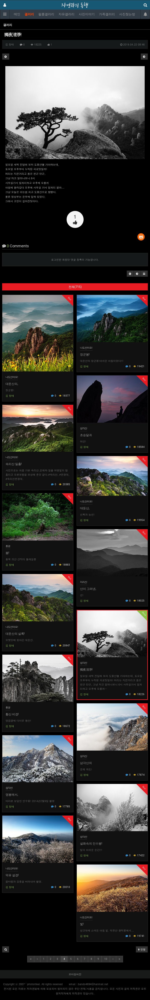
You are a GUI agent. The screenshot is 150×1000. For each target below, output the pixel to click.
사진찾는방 (127, 14)
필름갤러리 (46, 14)
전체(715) (75, 287)
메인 (17, 14)
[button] (130, 273)
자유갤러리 (66, 14)
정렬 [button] (142, 949)
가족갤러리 (107, 14)
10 (105, 958)
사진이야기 (87, 14)
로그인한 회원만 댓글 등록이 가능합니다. (75, 259)
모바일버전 (75, 974)
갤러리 (29, 14)
